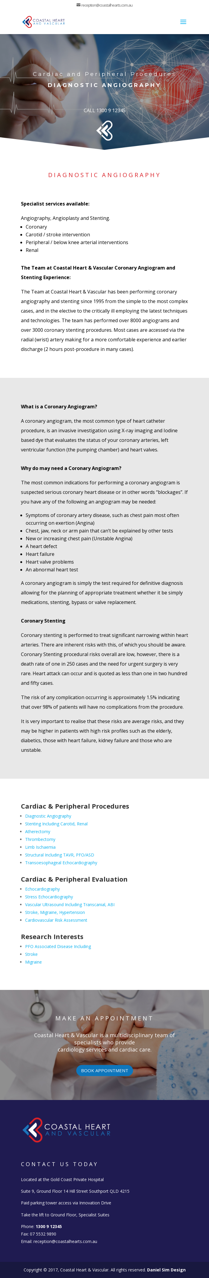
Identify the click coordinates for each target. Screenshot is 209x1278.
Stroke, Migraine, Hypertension (55, 912)
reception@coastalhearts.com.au (65, 1241)
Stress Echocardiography (49, 897)
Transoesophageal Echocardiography (61, 862)
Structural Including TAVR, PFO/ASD (59, 855)
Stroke (31, 954)
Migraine (33, 962)
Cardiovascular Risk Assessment (56, 920)
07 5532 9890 (43, 1234)
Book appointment (104, 1070)
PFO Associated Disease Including (58, 946)
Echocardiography (42, 889)
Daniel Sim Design (166, 1270)
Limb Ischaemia (40, 847)
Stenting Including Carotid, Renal (56, 824)
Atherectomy (37, 831)
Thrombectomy (40, 839)
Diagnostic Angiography (48, 816)
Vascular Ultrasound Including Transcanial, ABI (70, 904)
